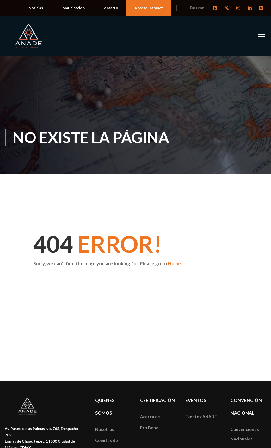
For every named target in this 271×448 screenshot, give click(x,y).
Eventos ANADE (201, 416)
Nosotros (104, 429)
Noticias (35, 7)
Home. (175, 263)
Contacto (109, 7)
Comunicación (72, 7)
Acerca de (150, 416)
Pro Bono (149, 427)
